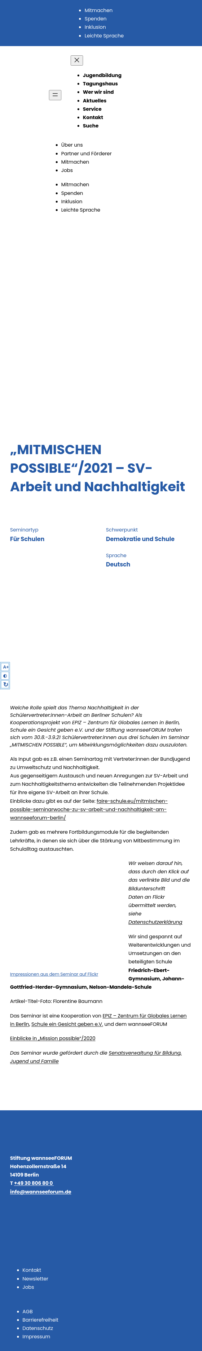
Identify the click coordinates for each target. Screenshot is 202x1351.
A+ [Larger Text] (6, 667)
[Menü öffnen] (55, 95)
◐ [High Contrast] (5, 675)
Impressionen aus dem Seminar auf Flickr (54, 974)
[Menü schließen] (77, 60)
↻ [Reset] (5, 684)
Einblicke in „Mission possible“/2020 (52, 1038)
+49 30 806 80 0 (34, 1183)
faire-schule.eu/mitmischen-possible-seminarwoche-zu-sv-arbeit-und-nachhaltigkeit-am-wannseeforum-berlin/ (89, 809)
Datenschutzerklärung (155, 922)
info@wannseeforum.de (40, 1191)
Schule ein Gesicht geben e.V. (67, 1024)
